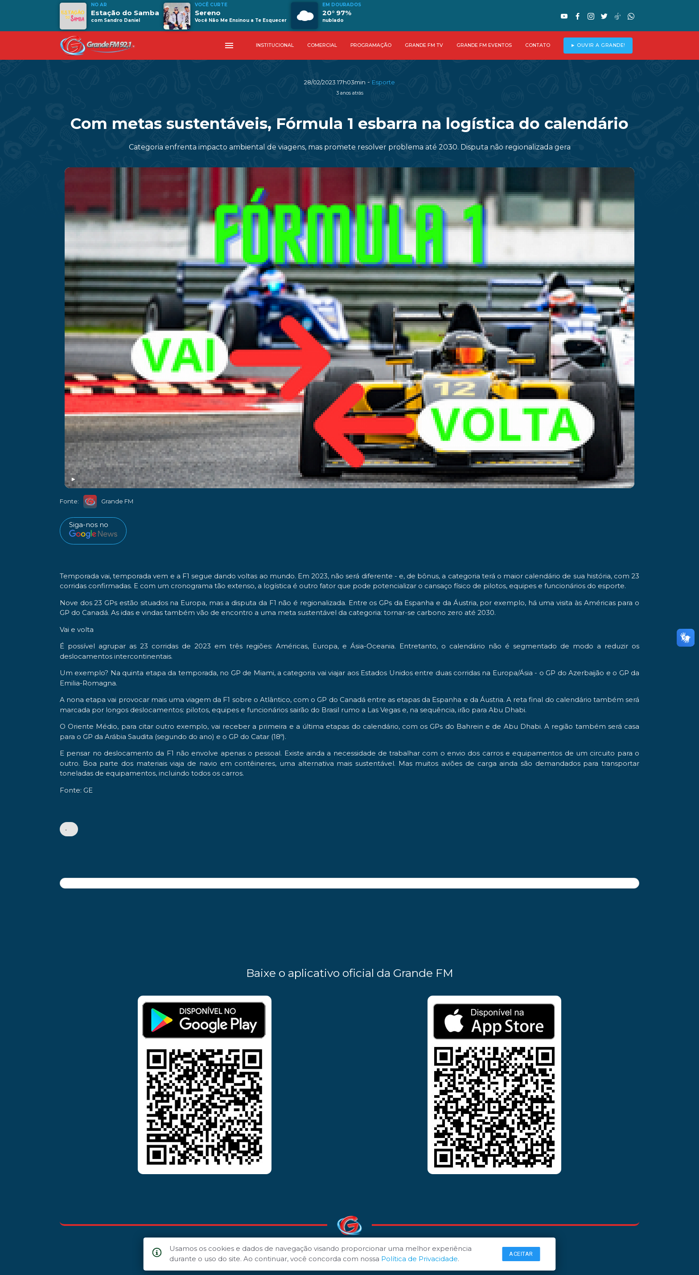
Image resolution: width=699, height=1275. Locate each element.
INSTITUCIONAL (275, 45)
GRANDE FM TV (424, 45)
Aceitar (521, 1253)
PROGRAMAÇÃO (370, 45)
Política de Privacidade (419, 1258)
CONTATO (537, 45)
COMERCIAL (322, 45)
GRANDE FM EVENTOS (484, 45)
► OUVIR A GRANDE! (598, 45)
